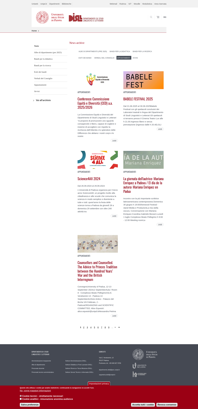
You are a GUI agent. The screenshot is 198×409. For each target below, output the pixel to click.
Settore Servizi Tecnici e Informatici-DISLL (79, 372)
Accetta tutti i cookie (143, 406)
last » (119, 327)
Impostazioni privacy (99, 385)
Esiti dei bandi (40, 72)
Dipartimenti (54, 4)
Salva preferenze (29, 406)
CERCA (162, 20)
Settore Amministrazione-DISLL (75, 361)
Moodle (137, 4)
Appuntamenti (40, 85)
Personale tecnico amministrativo (43, 372)
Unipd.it (43, 4)
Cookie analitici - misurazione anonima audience (47, 401)
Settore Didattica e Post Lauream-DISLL (78, 364)
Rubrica (122, 4)
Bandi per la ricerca (42, 65)
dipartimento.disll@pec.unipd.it (109, 370)
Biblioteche (66, 4)
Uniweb (35, 4)
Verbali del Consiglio (43, 78)
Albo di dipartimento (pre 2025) (48, 52)
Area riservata (160, 4)
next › (116, 327)
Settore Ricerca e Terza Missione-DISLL (78, 368)
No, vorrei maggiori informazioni (35, 392)
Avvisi (37, 91)
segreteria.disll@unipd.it (107, 375)
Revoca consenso (167, 406)
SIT (129, 4)
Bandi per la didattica (43, 59)
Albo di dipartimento (38, 364)
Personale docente (38, 368)
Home (34, 31)
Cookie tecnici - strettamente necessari (42, 398)
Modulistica (147, 4)
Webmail (113, 4)
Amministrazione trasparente (41, 361)
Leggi (114, 140)
